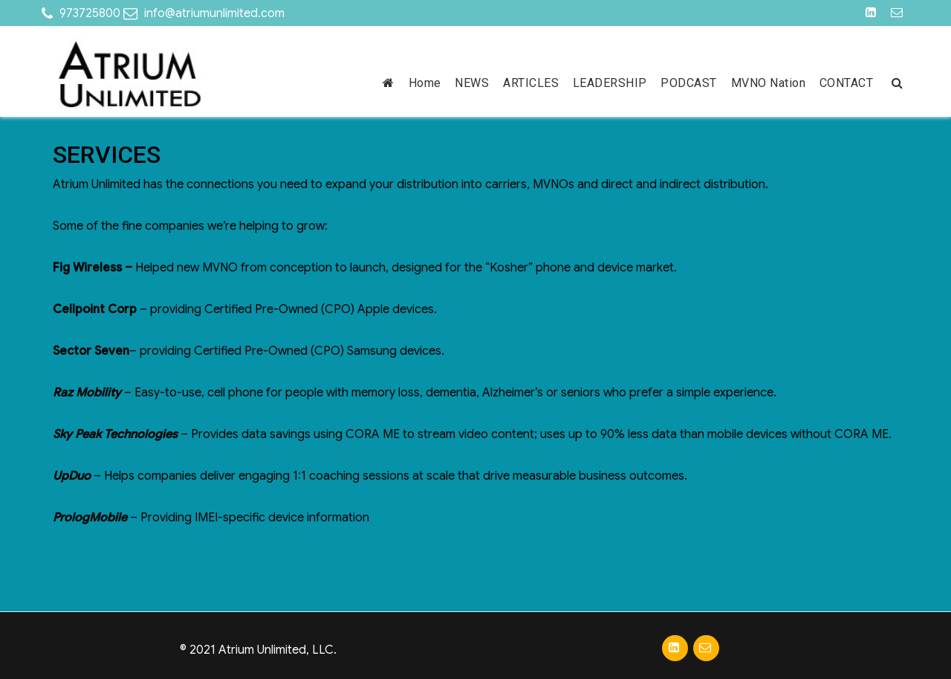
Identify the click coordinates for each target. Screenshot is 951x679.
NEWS (472, 83)
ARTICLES (531, 83)
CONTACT (846, 83)
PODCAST (688, 83)
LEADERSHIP (610, 83)
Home (425, 83)
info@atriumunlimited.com (214, 13)
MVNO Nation (768, 83)
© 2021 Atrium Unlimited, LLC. (258, 650)
